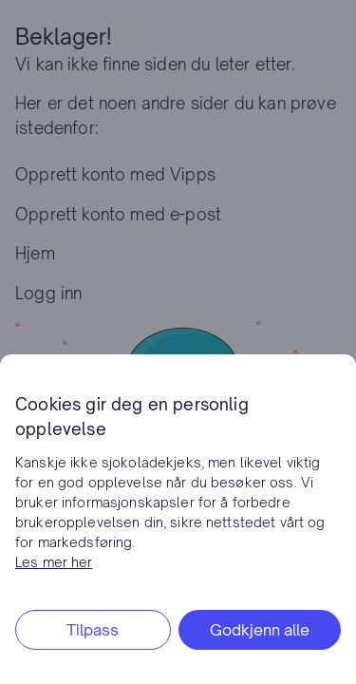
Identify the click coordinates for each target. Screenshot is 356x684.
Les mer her (54, 562)
